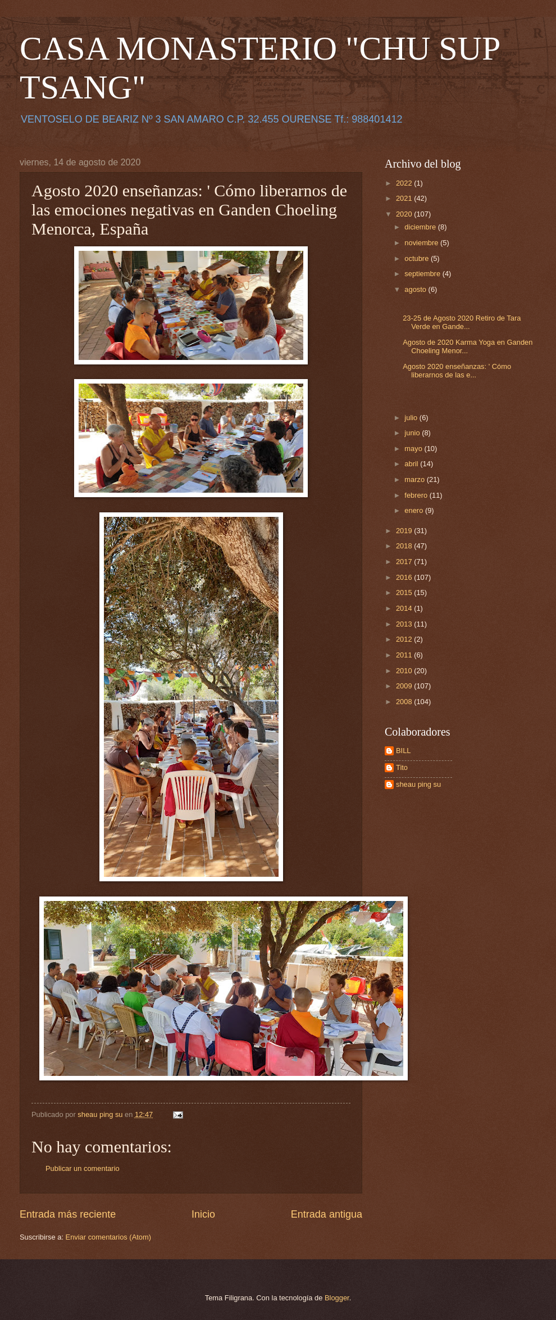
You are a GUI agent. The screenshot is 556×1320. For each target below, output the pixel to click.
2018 (405, 546)
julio (411, 417)
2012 (405, 639)
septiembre (423, 273)
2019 (405, 530)
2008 (405, 701)
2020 (405, 214)
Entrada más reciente (68, 1214)
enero (414, 510)
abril (412, 463)
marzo (415, 479)
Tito (402, 767)
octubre (417, 258)
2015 (405, 592)
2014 (405, 608)
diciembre (420, 227)
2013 (405, 624)
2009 (405, 686)
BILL (403, 750)
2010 (405, 670)
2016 (405, 577)
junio (413, 433)
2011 (405, 655)
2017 (405, 561)
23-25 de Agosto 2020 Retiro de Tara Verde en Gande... (462, 322)
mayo (414, 448)
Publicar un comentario (82, 1168)
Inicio (203, 1214)
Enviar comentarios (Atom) (108, 1237)
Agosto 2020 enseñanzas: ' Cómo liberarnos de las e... (457, 370)
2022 (405, 183)
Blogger (337, 1298)
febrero (416, 495)
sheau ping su (418, 784)
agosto (416, 289)
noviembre (422, 242)
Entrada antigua (326, 1214)
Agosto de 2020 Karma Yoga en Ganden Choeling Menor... (467, 346)
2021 (405, 198)
